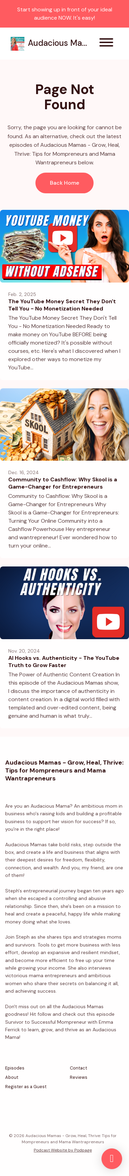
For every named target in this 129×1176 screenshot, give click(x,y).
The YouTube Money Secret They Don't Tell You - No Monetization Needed (62, 305)
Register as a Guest (25, 1087)
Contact (78, 1068)
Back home (64, 182)
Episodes (14, 1068)
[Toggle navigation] (106, 43)
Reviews (78, 1077)
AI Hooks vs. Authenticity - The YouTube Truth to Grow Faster (63, 661)
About (11, 1077)
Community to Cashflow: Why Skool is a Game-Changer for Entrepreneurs (62, 483)
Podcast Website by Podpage (63, 1150)
